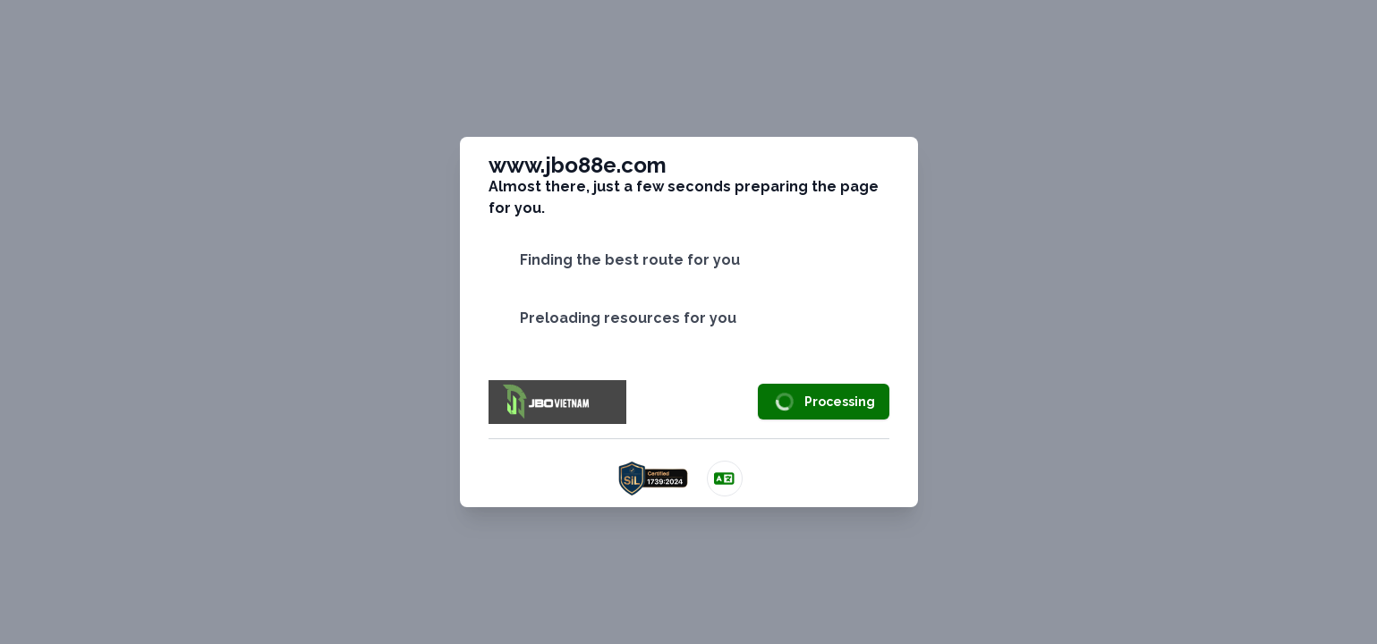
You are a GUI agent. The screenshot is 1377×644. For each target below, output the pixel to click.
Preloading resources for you (628, 317)
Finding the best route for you (630, 259)
